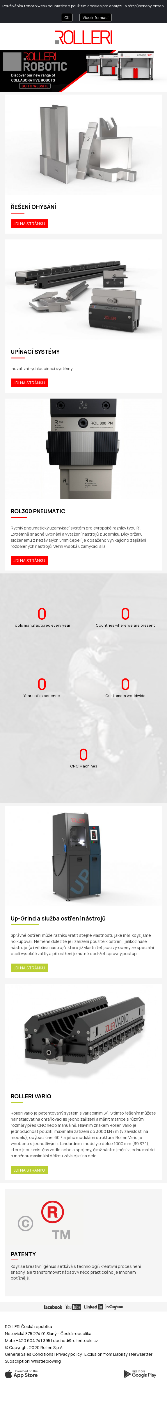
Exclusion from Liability (105, 1354)
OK (67, 17)
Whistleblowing (46, 1361)
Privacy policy (69, 1354)
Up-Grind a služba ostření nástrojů (58, 918)
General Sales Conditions (29, 1354)
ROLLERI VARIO (31, 1096)
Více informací (96, 17)
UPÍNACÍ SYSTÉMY (35, 352)
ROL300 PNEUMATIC (38, 511)
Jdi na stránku (29, 223)
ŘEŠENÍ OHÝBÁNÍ (33, 207)
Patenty (23, 1254)
